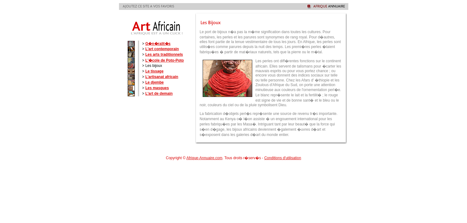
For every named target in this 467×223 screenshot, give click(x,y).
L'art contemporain (162, 49)
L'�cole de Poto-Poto (164, 60)
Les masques (157, 88)
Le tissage (154, 71)
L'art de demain (159, 93)
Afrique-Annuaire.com (204, 158)
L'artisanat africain (161, 77)
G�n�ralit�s (157, 44)
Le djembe (154, 82)
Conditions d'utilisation (282, 158)
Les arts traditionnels (164, 54)
